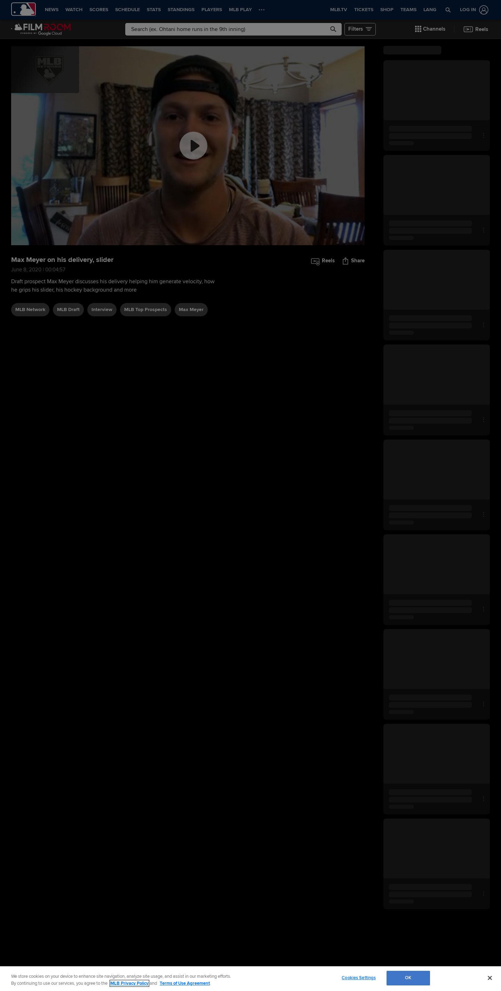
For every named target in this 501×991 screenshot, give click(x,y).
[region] (250, 978)
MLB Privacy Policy (129, 983)
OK (408, 978)
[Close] (490, 977)
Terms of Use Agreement (185, 983)
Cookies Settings (359, 978)
